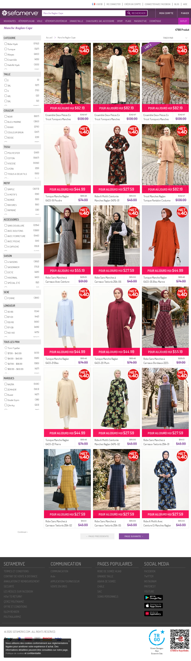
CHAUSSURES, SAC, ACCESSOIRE (100, 21)
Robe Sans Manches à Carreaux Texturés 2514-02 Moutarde (59, 525)
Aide (53, 576)
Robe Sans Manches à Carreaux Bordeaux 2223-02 (156, 363)
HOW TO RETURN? (13, 596)
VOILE (39, 21)
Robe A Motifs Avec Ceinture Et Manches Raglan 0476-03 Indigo (157, 525)
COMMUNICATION (59, 571)
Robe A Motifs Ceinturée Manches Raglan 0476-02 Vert (107, 444)
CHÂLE (100, 586)
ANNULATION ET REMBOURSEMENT (22, 581)
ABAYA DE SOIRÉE (106, 581)
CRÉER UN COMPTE (132, 4)
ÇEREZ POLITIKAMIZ (14, 601)
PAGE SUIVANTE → (134, 536)
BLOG (176, 4)
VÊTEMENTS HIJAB (26, 21)
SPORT (120, 21)
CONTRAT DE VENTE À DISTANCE (20, 576)
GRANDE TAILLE (76, 21)
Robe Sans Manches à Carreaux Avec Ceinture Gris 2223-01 (57, 281)
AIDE (185, 4)
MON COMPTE (166, 13)
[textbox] (83, 13)
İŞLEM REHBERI (11, 611)
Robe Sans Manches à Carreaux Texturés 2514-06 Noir (108, 281)
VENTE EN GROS (59, 586)
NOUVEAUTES (10, 21)
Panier (185, 13)
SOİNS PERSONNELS (107, 596)
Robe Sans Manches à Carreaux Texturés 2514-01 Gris (156, 444)
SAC (99, 591)
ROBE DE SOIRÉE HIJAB (109, 571)
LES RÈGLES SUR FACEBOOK (18, 591)
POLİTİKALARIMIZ (12, 616)
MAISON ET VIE (140, 21)
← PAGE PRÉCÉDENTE (97, 536)
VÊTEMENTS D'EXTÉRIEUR (56, 21)
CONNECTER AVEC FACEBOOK (157, 4)
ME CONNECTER (113, 4)
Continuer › (23, 532)
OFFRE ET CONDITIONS (15, 606)
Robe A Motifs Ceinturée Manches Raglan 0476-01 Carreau (107, 200)
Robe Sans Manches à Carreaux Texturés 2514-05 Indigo (108, 525)
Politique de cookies (15, 653)
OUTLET (183, 21)
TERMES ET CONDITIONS (16, 571)
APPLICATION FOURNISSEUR (65, 581)
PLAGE (128, 21)
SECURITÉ (9, 586)
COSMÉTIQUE (155, 21)
